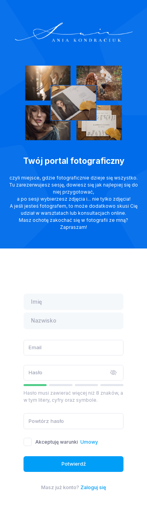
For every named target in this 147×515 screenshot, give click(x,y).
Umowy (89, 442)
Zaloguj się (93, 487)
